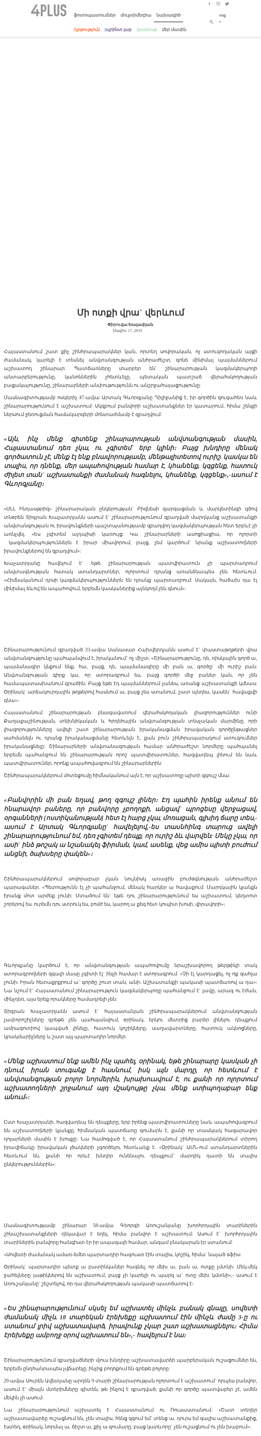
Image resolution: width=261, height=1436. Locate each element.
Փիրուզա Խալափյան (130, 237)
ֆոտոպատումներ (95, 15)
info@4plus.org (140, 1405)
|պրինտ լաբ (118, 29)
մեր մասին (174, 29)
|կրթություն (87, 29)
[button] (213, 22)
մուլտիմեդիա (135, 15)
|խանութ (146, 29)
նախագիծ (168, 15)
